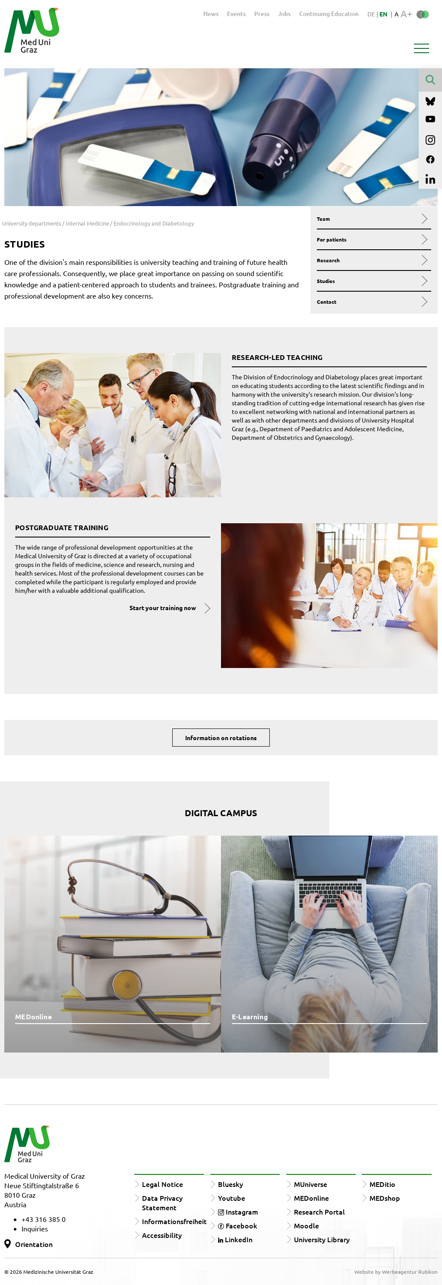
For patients (371, 239)
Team (371, 218)
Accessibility (162, 1235)
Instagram (238, 1211)
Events (236, 14)
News (210, 14)
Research (371, 260)
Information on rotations (221, 737)
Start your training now (162, 607)
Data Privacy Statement (162, 1202)
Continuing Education (329, 14)
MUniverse (310, 1184)
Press (261, 14)
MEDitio (382, 1184)
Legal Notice (162, 1184)
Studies (371, 280)
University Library (322, 1239)
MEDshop (384, 1197)
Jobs (284, 14)
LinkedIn (235, 1239)
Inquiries (35, 1228)
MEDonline (311, 1197)
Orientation (34, 1244)
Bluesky (230, 1184)
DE (371, 14)
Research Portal (319, 1211)
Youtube (231, 1197)
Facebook (237, 1225)
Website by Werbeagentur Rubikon (396, 1271)
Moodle (306, 1225)
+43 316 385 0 (44, 1219)
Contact (371, 301)
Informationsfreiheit (174, 1221)
